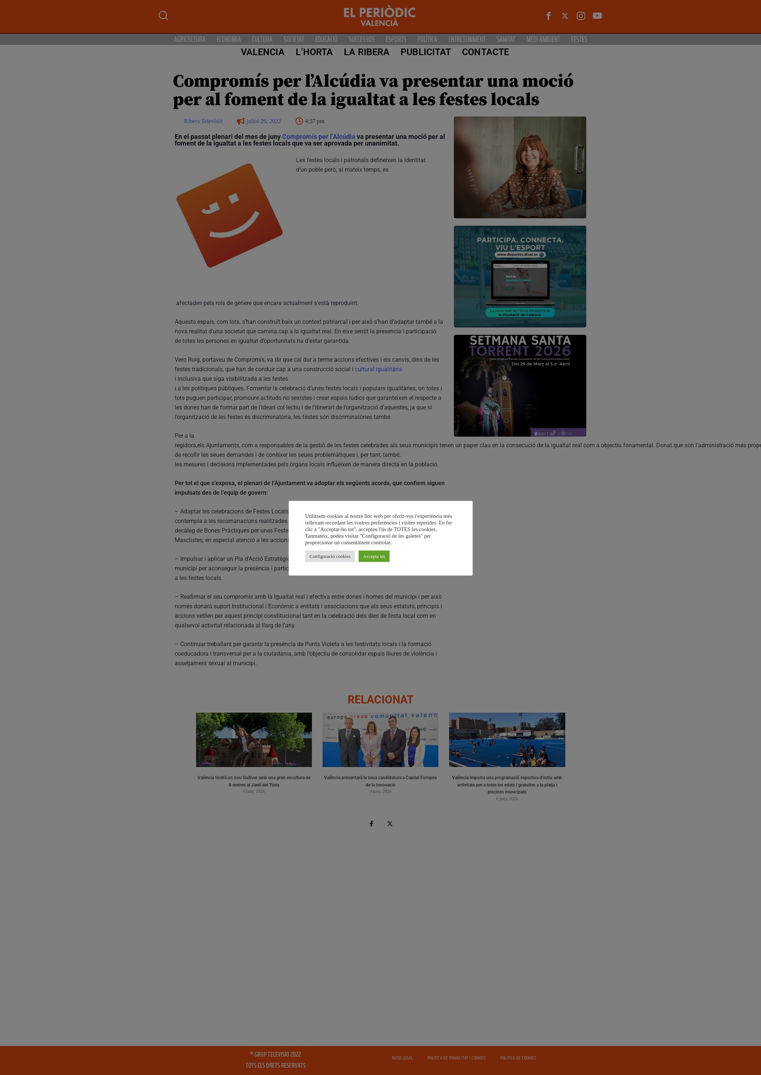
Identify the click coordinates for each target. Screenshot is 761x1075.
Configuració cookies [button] (330, 556)
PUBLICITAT (426, 52)
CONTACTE (485, 52)
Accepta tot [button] (374, 556)
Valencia (263, 52)
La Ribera (367, 52)
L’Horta (314, 52)
